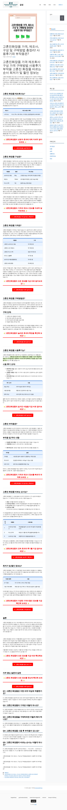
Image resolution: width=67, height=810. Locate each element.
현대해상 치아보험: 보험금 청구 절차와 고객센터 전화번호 (17, 775)
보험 (49, 4)
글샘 (21, 4)
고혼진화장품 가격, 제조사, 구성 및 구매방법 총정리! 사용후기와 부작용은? (21, 774)
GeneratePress (38, 788)
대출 (44, 4)
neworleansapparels (35, 797)
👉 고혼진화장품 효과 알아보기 (22, 342)
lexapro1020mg (52, 797)
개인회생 (52, 146)
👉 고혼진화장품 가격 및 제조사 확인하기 (22, 217)
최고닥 (53, 29)
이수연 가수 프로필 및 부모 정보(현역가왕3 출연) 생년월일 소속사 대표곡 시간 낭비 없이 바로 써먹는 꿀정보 (57, 97)
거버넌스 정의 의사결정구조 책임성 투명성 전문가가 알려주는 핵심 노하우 (57, 105)
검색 (51, 14)
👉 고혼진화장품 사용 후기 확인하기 (23, 557)
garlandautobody (23, 797)
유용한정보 (53, 156)
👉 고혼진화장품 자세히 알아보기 (23, 290)
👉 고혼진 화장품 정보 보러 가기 (23, 664)
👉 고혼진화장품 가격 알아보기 (22, 609)
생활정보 (60, 4)
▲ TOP (33, 801)
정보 (54, 4)
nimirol (44, 797)
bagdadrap (13, 797)
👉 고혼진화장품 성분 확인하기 (22, 148)
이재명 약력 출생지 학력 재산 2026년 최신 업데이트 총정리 (56, 112)
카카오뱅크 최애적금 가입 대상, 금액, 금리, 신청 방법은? (17, 777)
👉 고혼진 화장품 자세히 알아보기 (22, 686)
